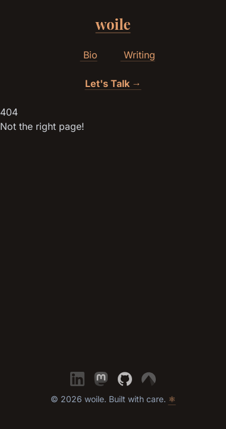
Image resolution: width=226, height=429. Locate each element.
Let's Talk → (113, 83)
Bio (84, 55)
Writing (133, 55)
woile (113, 23)
